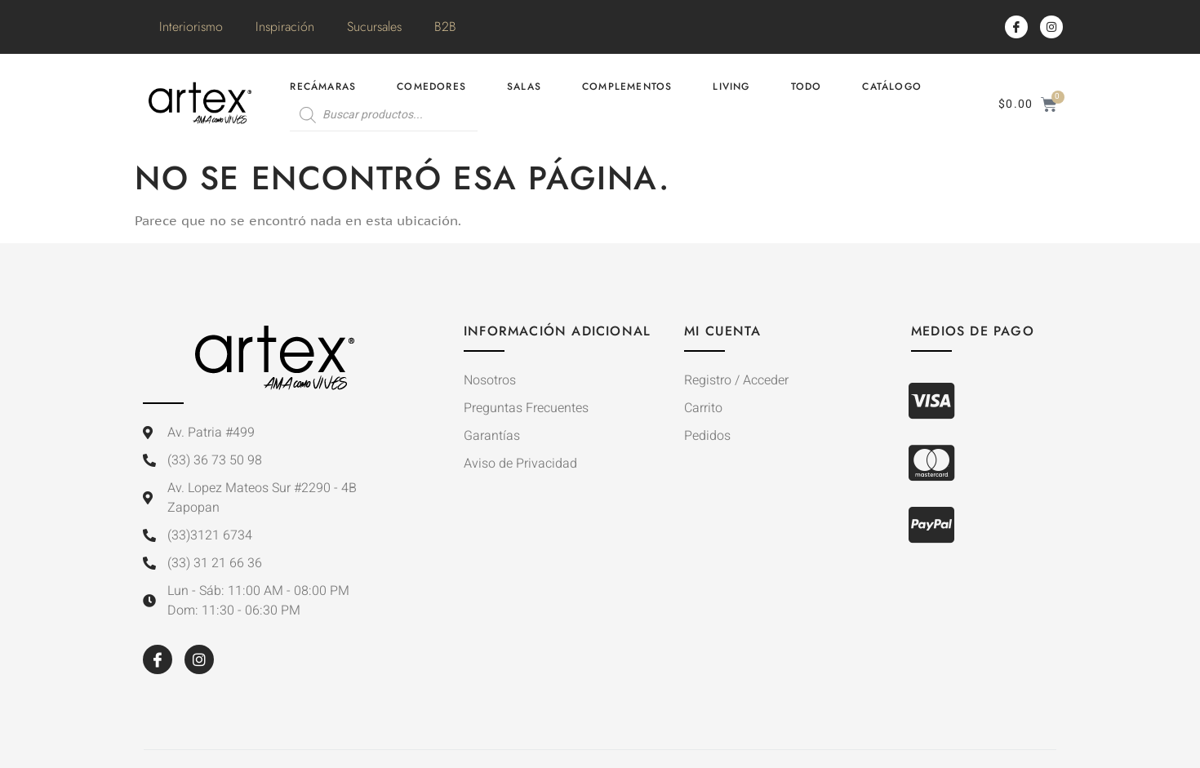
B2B (445, 26)
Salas (524, 86)
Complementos (627, 86)
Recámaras (323, 86)
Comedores (431, 86)
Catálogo (892, 86)
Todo (806, 86)
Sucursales (374, 26)
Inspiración (285, 26)
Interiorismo (191, 26)
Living (731, 86)
